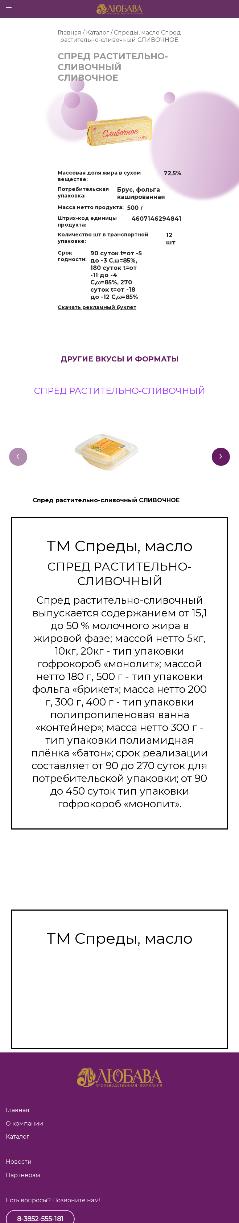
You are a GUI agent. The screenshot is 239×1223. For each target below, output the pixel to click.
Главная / (72, 32)
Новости (19, 1161)
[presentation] (18, 457)
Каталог (17, 1136)
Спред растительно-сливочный (119, 1010)
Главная (17, 1110)
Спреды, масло (137, 32)
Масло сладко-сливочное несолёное (119, 965)
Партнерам (23, 1175)
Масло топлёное (119, 985)
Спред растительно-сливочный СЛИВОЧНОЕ (120, 36)
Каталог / (100, 32)
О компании (24, 1123)
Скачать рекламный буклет (97, 307)
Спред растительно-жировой (120, 1023)
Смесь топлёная (119, 997)
